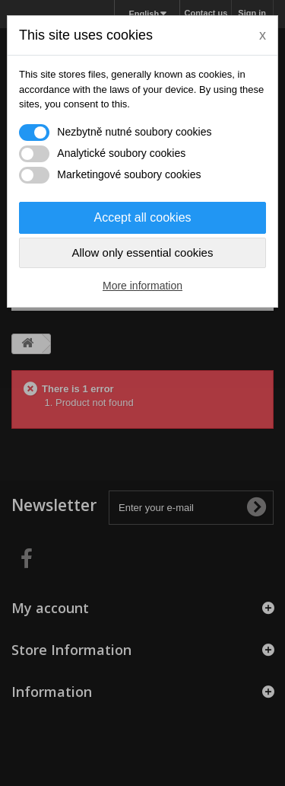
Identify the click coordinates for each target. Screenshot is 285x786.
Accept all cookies (142, 217)
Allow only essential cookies (143, 252)
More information (142, 286)
